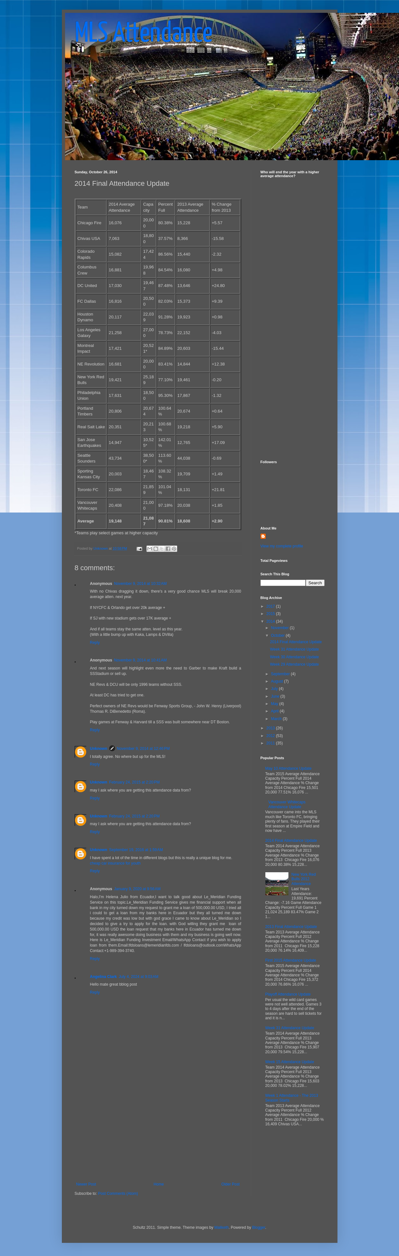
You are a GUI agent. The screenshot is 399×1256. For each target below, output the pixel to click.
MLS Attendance (143, 34)
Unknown (98, 748)
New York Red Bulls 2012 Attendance (303, 879)
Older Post (230, 1184)
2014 (271, 621)
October (278, 635)
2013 (271, 728)
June (275, 696)
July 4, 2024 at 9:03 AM (139, 976)
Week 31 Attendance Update (294, 649)
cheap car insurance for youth (115, 863)
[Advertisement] (158, 1134)
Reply (95, 642)
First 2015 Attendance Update (290, 960)
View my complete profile (282, 546)
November (280, 628)
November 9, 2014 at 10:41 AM (140, 660)
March (277, 719)
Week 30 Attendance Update (294, 657)
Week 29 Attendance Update (294, 664)
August (277, 681)
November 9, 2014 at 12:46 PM (143, 748)
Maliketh (221, 1227)
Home (159, 1184)
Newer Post (86, 1184)
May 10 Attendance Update (288, 768)
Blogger (258, 1227)
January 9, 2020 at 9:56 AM (137, 889)
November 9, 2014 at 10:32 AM (140, 583)
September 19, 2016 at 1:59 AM (136, 850)
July (275, 688)
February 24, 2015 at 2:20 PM (134, 782)
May (275, 704)
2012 (271, 736)
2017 (271, 606)
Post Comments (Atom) (118, 1193)
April (275, 711)
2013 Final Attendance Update (291, 926)
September (281, 674)
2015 (271, 614)
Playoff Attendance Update (288, 994)
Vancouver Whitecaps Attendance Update (286, 804)
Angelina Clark (103, 976)
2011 (271, 743)
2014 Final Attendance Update (295, 642)
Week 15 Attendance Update (289, 1062)
